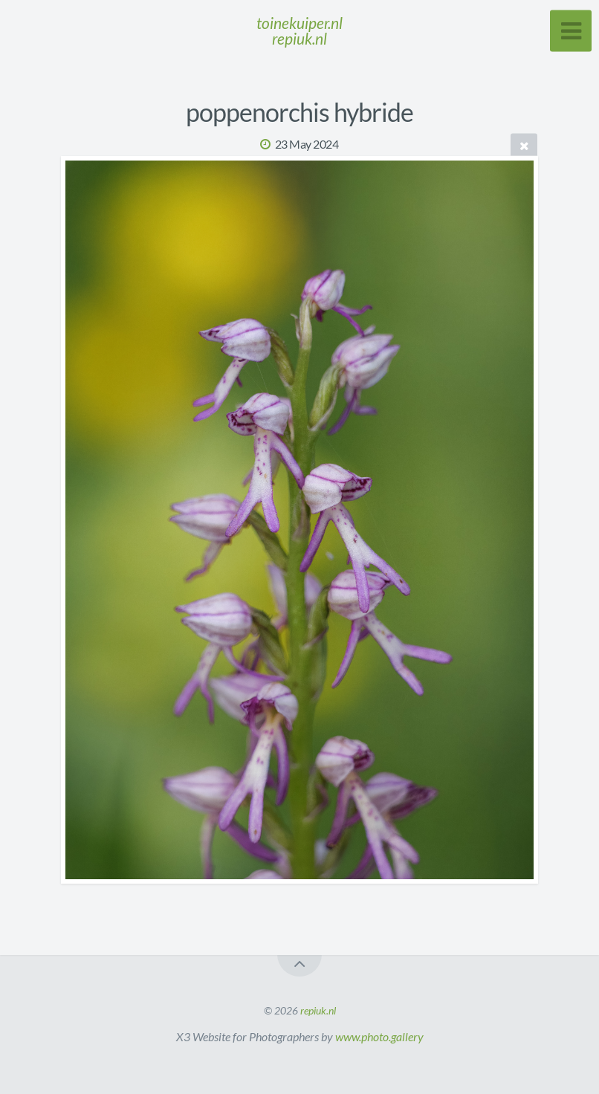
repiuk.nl (318, 1010)
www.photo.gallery (379, 1036)
